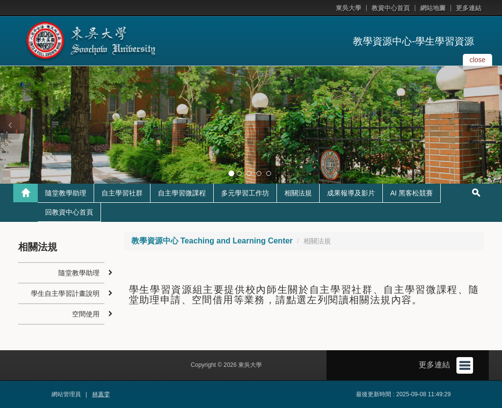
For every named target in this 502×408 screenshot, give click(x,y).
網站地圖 (433, 8)
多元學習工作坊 (245, 193)
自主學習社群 (122, 193)
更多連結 (468, 8)
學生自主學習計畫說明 (65, 293)
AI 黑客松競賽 (411, 193)
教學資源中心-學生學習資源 (413, 41)
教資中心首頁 (391, 8)
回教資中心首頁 (69, 212)
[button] (10, 125)
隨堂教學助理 (65, 193)
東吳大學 (348, 8)
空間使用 (86, 314)
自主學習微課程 (182, 193)
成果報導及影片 (351, 193)
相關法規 (298, 193)
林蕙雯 (101, 394)
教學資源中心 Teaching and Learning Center (212, 241)
